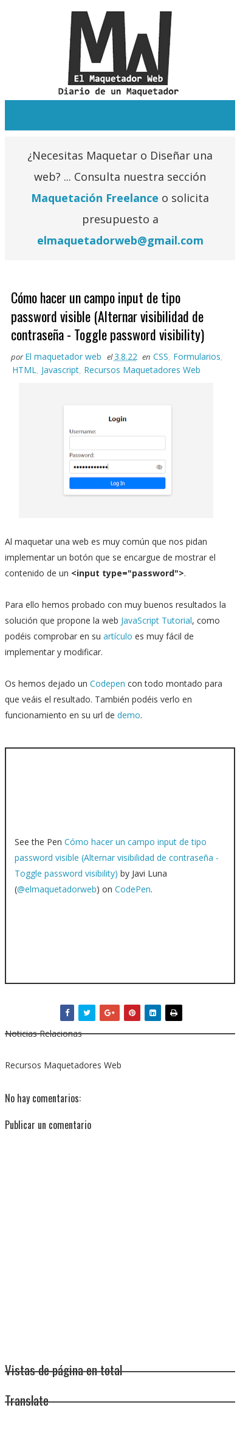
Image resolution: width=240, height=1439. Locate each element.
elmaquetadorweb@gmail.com (120, 240)
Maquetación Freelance (95, 197)
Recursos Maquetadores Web (142, 370)
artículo (117, 636)
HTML (24, 370)
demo (128, 715)
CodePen (133, 889)
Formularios (197, 356)
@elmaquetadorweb (57, 889)
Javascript (60, 370)
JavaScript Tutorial (156, 620)
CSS (160, 356)
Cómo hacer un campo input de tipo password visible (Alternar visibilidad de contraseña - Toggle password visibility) (117, 857)
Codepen (107, 683)
